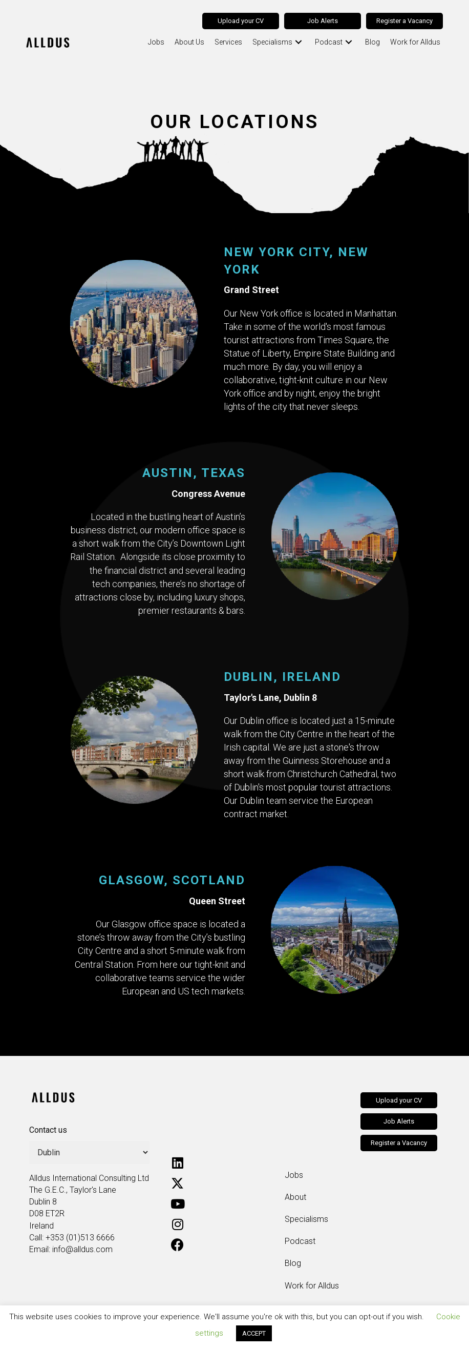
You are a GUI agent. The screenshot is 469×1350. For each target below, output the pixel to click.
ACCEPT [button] (254, 1333)
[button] (293, 42)
